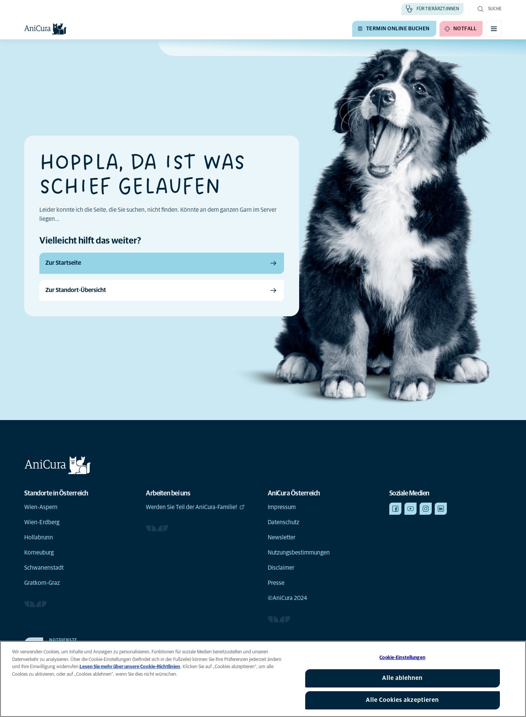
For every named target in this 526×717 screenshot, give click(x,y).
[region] (263, 679)
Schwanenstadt (44, 568)
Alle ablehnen (402, 678)
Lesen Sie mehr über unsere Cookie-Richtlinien (130, 666)
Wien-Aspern (41, 507)
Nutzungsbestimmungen (299, 553)
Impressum (282, 507)
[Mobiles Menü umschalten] (494, 29)
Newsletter (281, 537)
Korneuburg (39, 553)
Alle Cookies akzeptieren (402, 700)
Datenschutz (283, 522)
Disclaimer (281, 568)
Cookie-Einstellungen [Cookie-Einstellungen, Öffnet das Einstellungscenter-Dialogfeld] (402, 657)
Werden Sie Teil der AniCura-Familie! (195, 507)
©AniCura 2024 (287, 598)
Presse (276, 583)
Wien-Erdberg (41, 522)
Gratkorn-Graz (42, 583)
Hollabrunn (38, 537)
